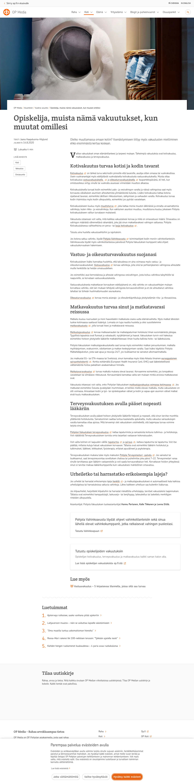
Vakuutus (19, 168)
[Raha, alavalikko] (80, 12)
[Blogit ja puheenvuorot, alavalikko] (158, 12)
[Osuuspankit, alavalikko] (179, 12)
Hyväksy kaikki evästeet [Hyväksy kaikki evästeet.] (127, 776)
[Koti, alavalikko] (92, 12)
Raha (74, 12)
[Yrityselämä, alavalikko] (126, 12)
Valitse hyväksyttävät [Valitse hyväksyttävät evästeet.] (95, 776)
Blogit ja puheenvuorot (142, 12)
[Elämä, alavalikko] (106, 12)
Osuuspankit (169, 12)
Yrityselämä (117, 12)
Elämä (99, 12)
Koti (86, 12)
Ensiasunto (20, 174)
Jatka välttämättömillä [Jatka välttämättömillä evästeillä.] (65, 776)
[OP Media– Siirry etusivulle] (16, 12)
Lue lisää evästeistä (59, 768)
